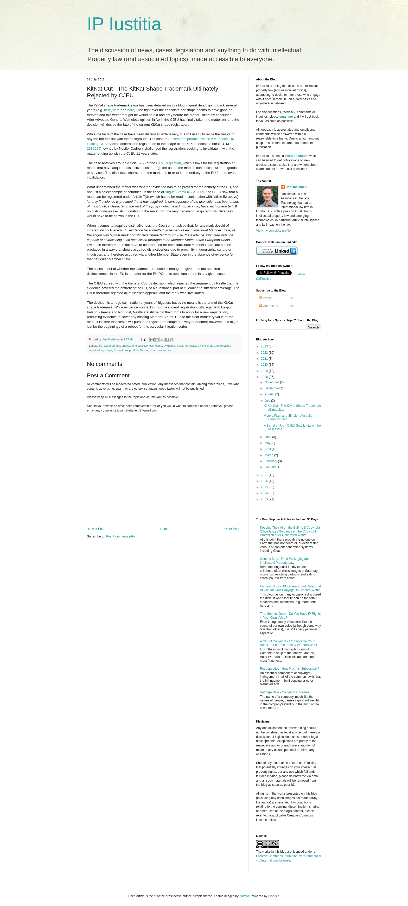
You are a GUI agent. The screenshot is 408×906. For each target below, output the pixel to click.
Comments (268, 306)
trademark (164, 350)
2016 (265, 481)
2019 (265, 371)
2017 (265, 475)
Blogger (273, 896)
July (268, 400)
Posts (265, 298)
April (268, 449)
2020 (265, 364)
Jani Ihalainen (296, 187)
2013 (265, 499)
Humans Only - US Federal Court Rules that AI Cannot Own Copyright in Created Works (290, 588)
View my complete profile (273, 230)
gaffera (244, 896)
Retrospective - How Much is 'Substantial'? (289, 668)
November (272, 382)
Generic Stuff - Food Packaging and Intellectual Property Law (285, 560)
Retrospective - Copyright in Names (284, 692)
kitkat (179, 345)
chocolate (128, 345)
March (269, 455)
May (268, 443)
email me (286, 116)
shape (108, 350)
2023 (265, 346)
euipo (158, 345)
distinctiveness (144, 345)
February (271, 461)
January (271, 467)
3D (101, 345)
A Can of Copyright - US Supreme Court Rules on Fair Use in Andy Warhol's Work (288, 643)
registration (96, 350)
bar (118, 345)
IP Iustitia (124, 24)
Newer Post (96, 529)
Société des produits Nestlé (131, 350)
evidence (169, 345)
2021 (265, 358)
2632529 (93, 148)
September (273, 388)
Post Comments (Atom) (122, 536)
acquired (109, 345)
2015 (265, 487)
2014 (265, 493)
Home (164, 529)
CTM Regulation (168, 163)
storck (153, 350)
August (270, 394)
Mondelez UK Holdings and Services (207, 345)
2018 (265, 377)
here (107, 110)
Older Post (231, 529)
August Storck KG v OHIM (185, 192)
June (268, 437)
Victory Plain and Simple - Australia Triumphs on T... (288, 417)
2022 (265, 352)
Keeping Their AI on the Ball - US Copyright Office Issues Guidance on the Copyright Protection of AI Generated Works (290, 531)
